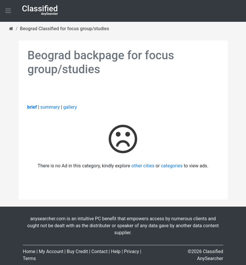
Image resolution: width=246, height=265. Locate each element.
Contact (99, 251)
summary (50, 107)
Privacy (131, 251)
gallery (70, 107)
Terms (29, 258)
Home (29, 251)
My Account (51, 251)
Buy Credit (77, 251)
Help (116, 251)
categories (172, 166)
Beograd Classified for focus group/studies (64, 28)
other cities (142, 166)
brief (32, 107)
